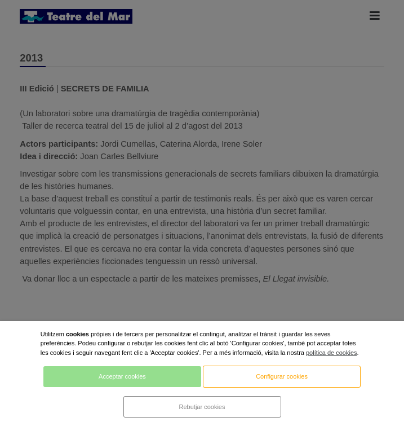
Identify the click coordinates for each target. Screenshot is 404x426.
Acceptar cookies (122, 376)
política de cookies (331, 352)
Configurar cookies (282, 376)
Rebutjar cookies (202, 406)
